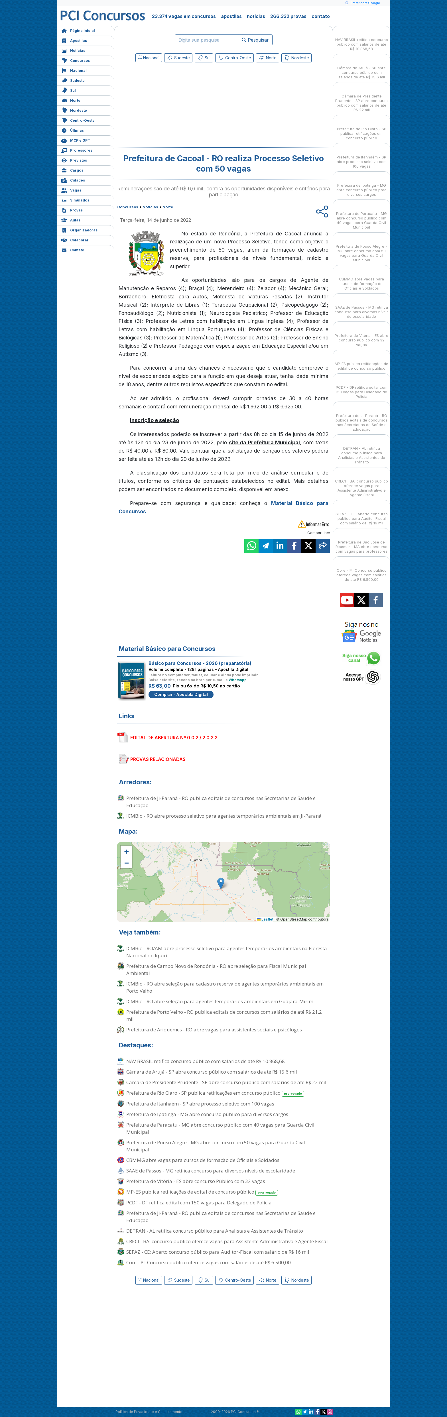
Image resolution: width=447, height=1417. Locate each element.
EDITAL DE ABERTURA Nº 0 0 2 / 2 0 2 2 (174, 737)
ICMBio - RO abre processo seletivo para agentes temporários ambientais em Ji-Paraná (224, 816)
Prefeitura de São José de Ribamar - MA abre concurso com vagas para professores (361, 541)
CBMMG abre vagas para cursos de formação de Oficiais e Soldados (202, 1160)
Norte (70, 99)
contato (321, 16)
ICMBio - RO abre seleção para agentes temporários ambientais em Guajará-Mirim (219, 1001)
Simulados (75, 199)
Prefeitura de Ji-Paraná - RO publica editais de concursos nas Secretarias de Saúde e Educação (221, 802)
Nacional (74, 70)
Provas (72, 209)
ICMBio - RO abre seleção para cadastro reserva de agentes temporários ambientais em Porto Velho (225, 987)
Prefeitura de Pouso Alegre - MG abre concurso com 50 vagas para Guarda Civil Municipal (215, 1146)
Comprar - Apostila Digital (181, 694)
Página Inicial (78, 30)
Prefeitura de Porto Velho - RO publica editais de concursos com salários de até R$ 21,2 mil (224, 1015)
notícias (256, 16)
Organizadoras (79, 229)
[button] (126, 851)
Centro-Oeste (78, 119)
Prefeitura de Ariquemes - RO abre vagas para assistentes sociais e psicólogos (214, 1029)
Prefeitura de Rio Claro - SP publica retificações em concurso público (215, 1093)
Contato (72, 249)
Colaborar (75, 239)
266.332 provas (288, 16)
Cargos (72, 169)
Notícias (73, 50)
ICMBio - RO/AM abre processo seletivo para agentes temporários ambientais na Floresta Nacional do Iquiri (226, 952)
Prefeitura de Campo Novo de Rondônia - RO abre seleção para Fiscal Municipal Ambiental (216, 969)
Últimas (72, 130)
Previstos (74, 159)
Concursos (75, 60)
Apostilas (74, 40)
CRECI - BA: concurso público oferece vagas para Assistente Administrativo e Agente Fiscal (227, 1241)
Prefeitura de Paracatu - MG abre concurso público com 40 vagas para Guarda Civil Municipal (220, 1128)
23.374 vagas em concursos (184, 16)
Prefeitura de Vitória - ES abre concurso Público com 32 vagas (195, 1181)
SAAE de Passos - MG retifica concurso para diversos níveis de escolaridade (210, 1170)
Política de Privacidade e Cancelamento (148, 1412)
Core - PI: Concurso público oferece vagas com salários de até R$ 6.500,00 (208, 1262)
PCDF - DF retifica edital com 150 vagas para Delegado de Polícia (199, 1202)
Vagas (71, 189)
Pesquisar (255, 40)
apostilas (231, 16)
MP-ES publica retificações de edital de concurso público (202, 1192)
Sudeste (73, 80)
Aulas (70, 219)
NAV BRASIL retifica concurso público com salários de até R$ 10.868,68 (205, 1061)
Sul (68, 89)
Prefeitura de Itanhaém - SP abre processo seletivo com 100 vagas (200, 1103)
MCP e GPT (75, 139)
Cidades (73, 179)
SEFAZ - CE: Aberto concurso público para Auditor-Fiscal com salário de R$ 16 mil (217, 1252)
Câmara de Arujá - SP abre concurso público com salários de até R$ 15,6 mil (211, 1071)
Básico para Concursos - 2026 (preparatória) (200, 663)
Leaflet (265, 919)
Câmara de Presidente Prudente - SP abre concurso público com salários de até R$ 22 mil (226, 1082)
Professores (76, 149)
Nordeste (74, 109)
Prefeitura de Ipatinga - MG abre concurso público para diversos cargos (207, 1114)
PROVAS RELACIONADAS (158, 759)
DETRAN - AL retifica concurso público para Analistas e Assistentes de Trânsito (214, 1230)
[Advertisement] (177, 106)
